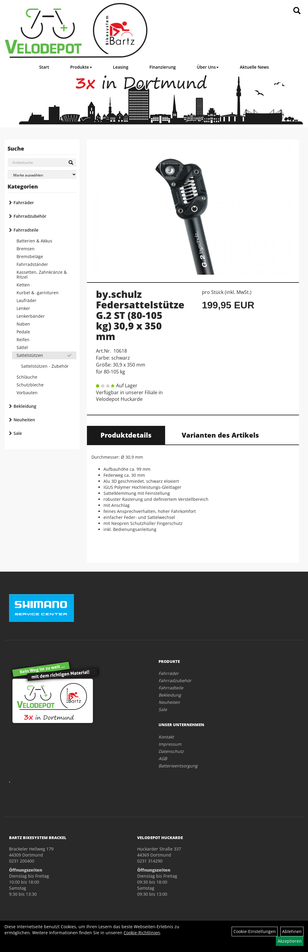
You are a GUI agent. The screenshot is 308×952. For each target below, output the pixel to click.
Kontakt (166, 737)
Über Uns (208, 67)
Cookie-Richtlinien (142, 932)
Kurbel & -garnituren (38, 292)
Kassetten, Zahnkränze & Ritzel (42, 274)
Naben (23, 324)
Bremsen (26, 248)
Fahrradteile (26, 230)
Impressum (170, 744)
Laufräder (26, 300)
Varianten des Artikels (220, 434)
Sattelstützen (30, 355)
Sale (18, 433)
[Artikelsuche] (296, 11)
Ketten (23, 285)
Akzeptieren (290, 941)
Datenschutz (171, 751)
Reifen (23, 339)
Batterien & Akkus (34, 241)
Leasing (120, 67)
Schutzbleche (30, 385)
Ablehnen (292, 931)
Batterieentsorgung (178, 766)
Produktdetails (126, 434)
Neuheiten (24, 420)
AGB (163, 758)
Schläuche (27, 377)
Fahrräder (24, 202)
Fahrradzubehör (30, 216)
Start (44, 67)
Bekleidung (25, 406)
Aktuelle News (254, 67)
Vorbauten (27, 392)
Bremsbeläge (30, 256)
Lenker (23, 308)
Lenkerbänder (31, 316)
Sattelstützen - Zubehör (45, 366)
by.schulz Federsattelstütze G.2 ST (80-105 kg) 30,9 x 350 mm (140, 315)
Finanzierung (162, 67)
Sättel (22, 347)
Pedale (23, 332)
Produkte (81, 67)
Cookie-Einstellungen (254, 931)
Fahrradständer (32, 264)
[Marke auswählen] (42, 174)
